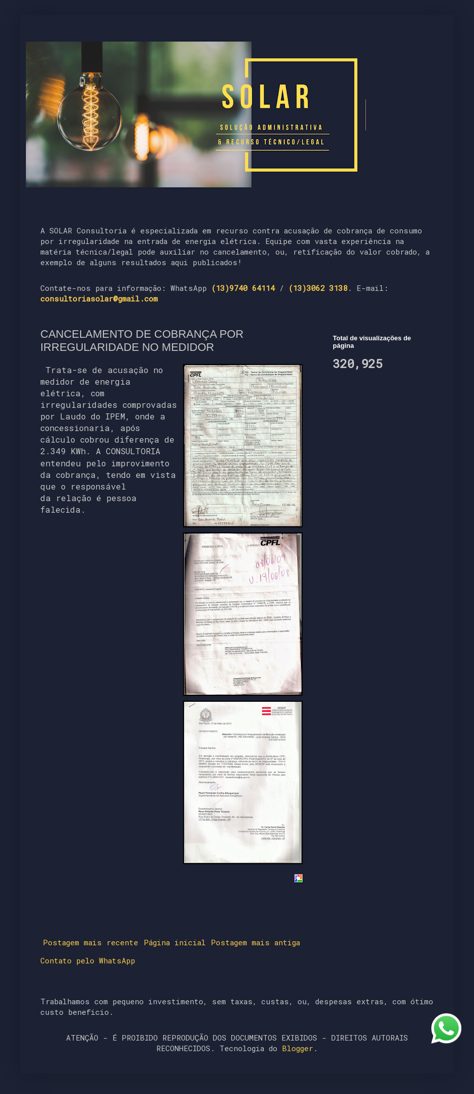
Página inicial (175, 942)
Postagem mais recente (90, 942)
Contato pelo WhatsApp (87, 960)
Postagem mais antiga (255, 942)
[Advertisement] (383, 436)
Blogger (297, 1048)
